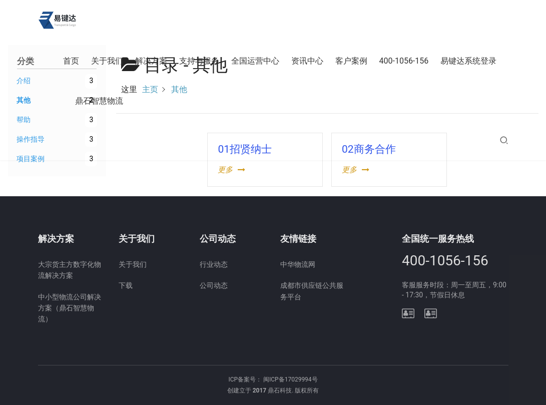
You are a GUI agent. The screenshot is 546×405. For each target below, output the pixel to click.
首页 (71, 61)
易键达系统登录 (468, 61)
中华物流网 (297, 264)
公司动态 (214, 285)
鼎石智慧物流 (99, 101)
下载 (126, 285)
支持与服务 (199, 61)
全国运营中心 (255, 61)
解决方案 (151, 61)
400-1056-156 (404, 61)
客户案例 (351, 61)
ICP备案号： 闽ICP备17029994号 (272, 379)
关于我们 (107, 61)
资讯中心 (307, 61)
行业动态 (214, 264)
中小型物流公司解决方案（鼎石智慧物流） (69, 308)
